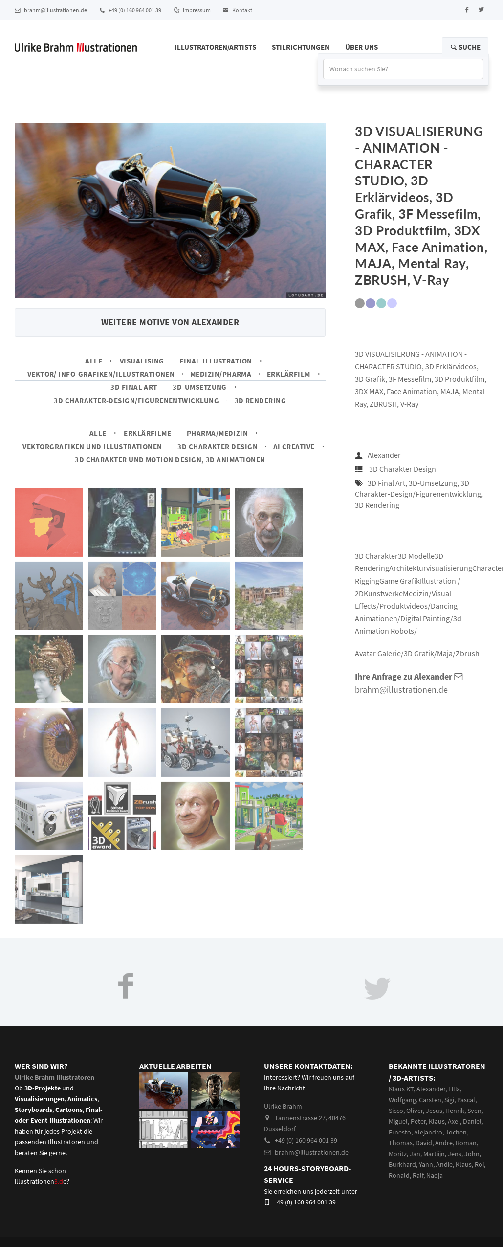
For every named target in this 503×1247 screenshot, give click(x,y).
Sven (474, 1110)
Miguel (398, 1121)
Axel (454, 1121)
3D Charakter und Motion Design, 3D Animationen (170, 459)
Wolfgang (402, 1099)
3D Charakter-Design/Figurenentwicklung (136, 400)
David (424, 1142)
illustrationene (40, 1181)
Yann (426, 1164)
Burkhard (402, 1164)
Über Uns (361, 47)
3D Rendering (260, 400)
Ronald (399, 1175)
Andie (444, 1164)
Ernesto (400, 1132)
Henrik (454, 1110)
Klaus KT (401, 1089)
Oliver (414, 1110)
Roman (466, 1142)
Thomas (401, 1142)
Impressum (192, 10)
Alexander (384, 455)
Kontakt (237, 10)
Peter (418, 1121)
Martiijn (434, 1153)
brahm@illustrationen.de (51, 10)
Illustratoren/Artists (215, 47)
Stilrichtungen (300, 47)
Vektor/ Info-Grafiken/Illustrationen (101, 374)
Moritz (398, 1153)
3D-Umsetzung (200, 387)
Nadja (434, 1175)
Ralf (418, 1175)
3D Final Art (133, 387)
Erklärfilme (147, 433)
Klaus (437, 1121)
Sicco (396, 1110)
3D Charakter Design (217, 446)
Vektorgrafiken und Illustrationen (92, 446)
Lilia (454, 1089)
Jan (415, 1153)
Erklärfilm (288, 374)
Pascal (466, 1099)
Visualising (142, 360)
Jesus (434, 1110)
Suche (465, 47)
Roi (479, 1164)
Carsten (430, 1099)
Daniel (472, 1121)
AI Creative (294, 446)
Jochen (456, 1132)
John (472, 1153)
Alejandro (428, 1132)
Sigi (449, 1099)
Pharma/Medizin (217, 433)
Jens (454, 1153)
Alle (93, 360)
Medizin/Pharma (221, 374)
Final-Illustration (215, 360)
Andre (444, 1142)
